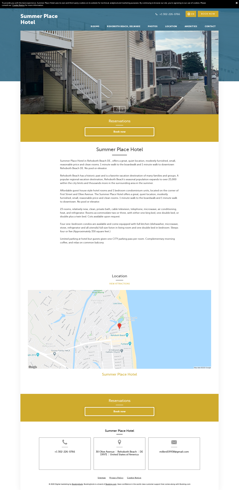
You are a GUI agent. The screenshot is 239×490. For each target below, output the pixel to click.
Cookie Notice (18, 5)
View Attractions (119, 284)
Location (119, 276)
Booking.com (111, 482)
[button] (117, 109)
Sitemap (102, 476)
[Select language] (191, 14)
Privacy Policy (116, 476)
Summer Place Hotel (119, 374)
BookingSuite (77, 482)
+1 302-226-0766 (60, 455)
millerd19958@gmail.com (179, 455)
